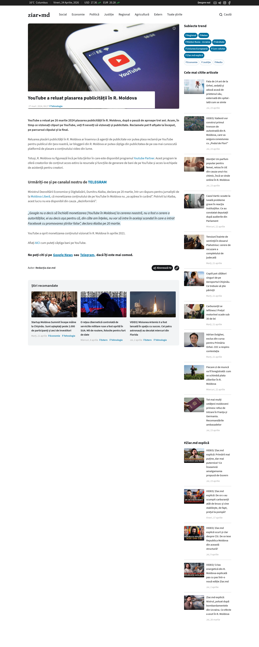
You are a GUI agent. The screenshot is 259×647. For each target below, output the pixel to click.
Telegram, (87, 255)
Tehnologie (55, 106)
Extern (158, 14)
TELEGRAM (97, 182)
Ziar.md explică (194, 55)
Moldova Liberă (40, 196)
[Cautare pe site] (223, 14)
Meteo (204, 35)
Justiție (109, 14)
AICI (37, 243)
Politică (94, 14)
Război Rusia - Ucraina (197, 42)
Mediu (219, 62)
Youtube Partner (144, 158)
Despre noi (204, 3)
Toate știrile (174, 14)
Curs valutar (218, 49)
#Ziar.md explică (196, 442)
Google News (63, 255)
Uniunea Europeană (196, 49)
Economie (78, 14)
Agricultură (142, 14)
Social (63, 14)
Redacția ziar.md (46, 268)
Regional (124, 14)
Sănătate (219, 42)
